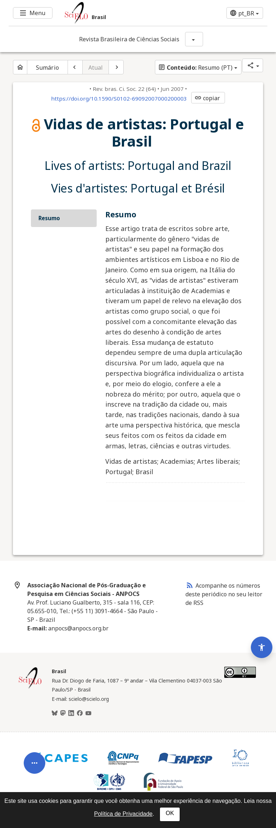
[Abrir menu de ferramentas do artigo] (34, 762)
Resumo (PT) (195, 67)
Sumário (47, 67)
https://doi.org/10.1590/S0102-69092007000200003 (119, 98)
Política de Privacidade (123, 814)
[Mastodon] (62, 713)
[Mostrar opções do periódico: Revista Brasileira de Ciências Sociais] (194, 39)
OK (170, 813)
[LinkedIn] (71, 713)
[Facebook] (80, 713)
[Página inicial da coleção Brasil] (30, 687)
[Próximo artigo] (116, 67)
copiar (207, 98)
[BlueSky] (55, 713)
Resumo (49, 218)
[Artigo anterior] (75, 67)
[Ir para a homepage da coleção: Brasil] (116, 12)
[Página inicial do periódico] (20, 67)
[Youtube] (88, 713)
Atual (95, 67)
